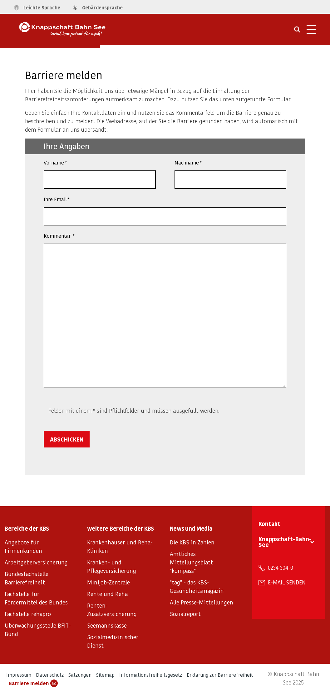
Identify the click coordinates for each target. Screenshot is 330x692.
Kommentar (59, 236)
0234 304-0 (280, 567)
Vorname (55, 162)
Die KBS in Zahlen (192, 542)
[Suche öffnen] (297, 32)
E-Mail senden (287, 582)
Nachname (188, 162)
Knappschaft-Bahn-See (285, 542)
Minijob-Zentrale (108, 582)
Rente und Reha (107, 593)
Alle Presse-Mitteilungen (201, 602)
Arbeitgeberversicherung (36, 562)
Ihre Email (56, 199)
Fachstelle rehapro (28, 613)
